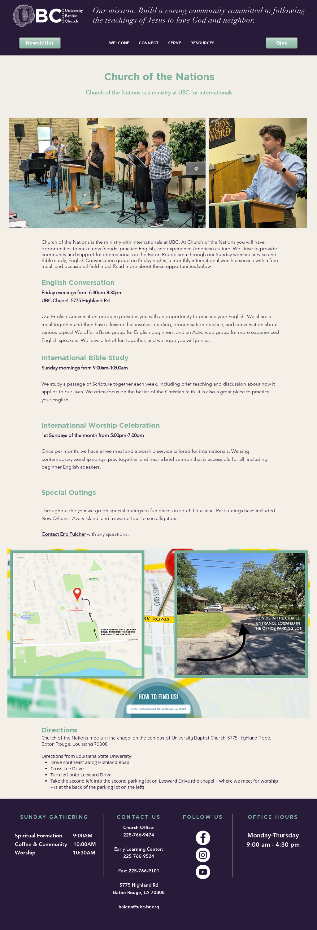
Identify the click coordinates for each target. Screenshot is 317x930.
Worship (27, 852)
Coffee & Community (43, 844)
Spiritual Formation (39, 835)
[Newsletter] (40, 43)
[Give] (282, 43)
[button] (119, 43)
